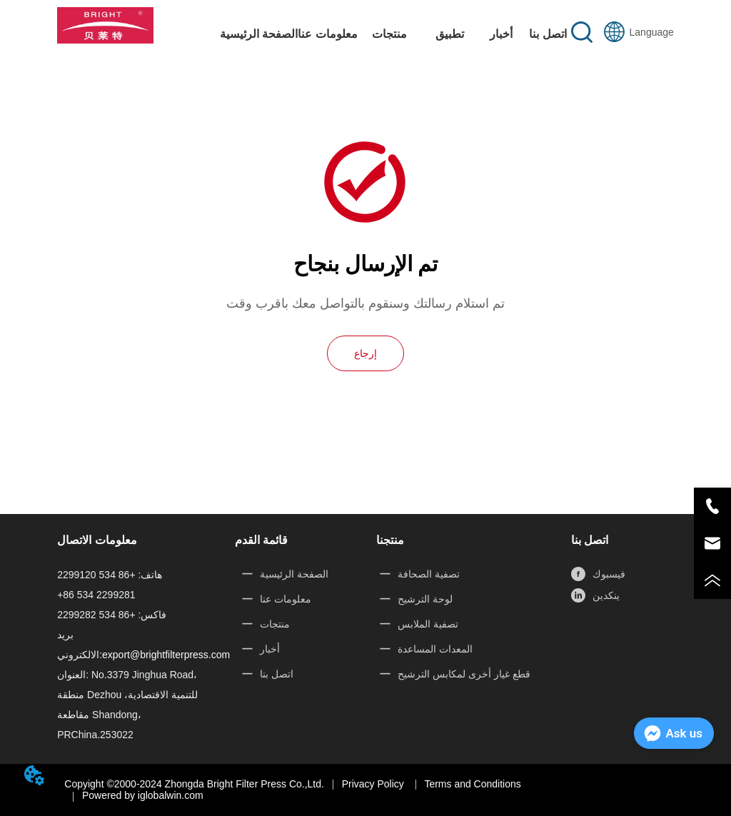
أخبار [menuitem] (501, 34)
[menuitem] (389, 33)
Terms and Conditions (472, 784)
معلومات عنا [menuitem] (327, 34)
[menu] (395, 33)
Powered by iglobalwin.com (142, 795)
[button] (389, 33)
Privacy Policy (374, 784)
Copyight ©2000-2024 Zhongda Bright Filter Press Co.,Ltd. (194, 784)
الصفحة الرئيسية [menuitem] (259, 34)
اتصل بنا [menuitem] (547, 34)
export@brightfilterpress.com (166, 654)
